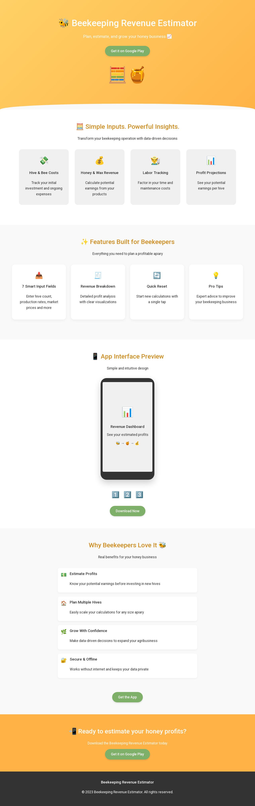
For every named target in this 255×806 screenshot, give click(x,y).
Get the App (127, 697)
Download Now (127, 511)
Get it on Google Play (127, 51)
